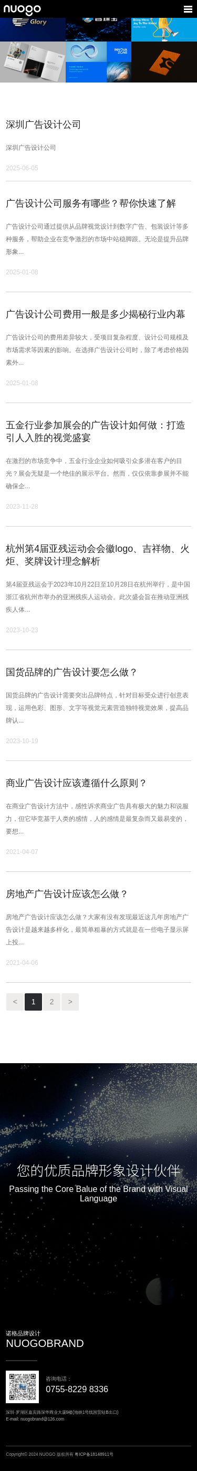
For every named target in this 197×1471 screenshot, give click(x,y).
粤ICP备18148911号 (94, 1454)
